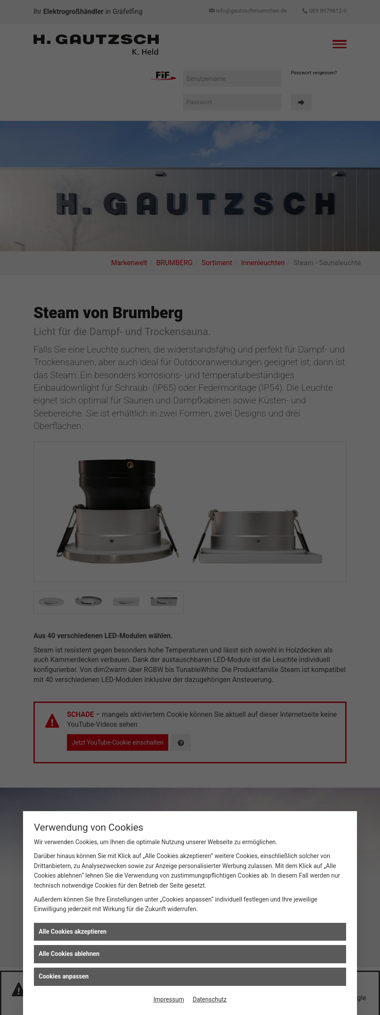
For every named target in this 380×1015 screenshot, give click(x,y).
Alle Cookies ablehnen (69, 953)
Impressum (168, 999)
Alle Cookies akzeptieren (73, 931)
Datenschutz (210, 999)
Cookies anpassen (64, 976)
